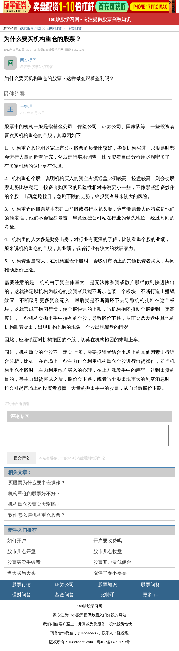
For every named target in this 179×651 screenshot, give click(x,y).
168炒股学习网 (63, 19)
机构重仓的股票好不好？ (34, 493)
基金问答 (64, 594)
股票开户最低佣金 (112, 562)
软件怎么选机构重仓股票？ (36, 515)
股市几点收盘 (107, 551)
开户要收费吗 (107, 540)
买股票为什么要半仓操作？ (36, 482)
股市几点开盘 (21, 551)
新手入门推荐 (22, 530)
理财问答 (54, 29)
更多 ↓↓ (150, 594)
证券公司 (64, 584)
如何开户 (16, 540)
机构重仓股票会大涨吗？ (34, 504)
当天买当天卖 (21, 572)
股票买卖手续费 (24, 562)
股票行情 (21, 584)
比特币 (107, 594)
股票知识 (107, 584)
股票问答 (74, 29)
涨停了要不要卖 (110, 572)
